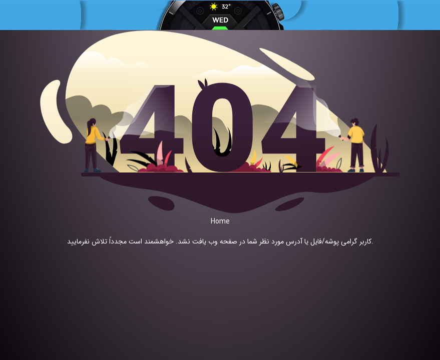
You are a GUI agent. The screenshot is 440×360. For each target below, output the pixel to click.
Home (220, 221)
